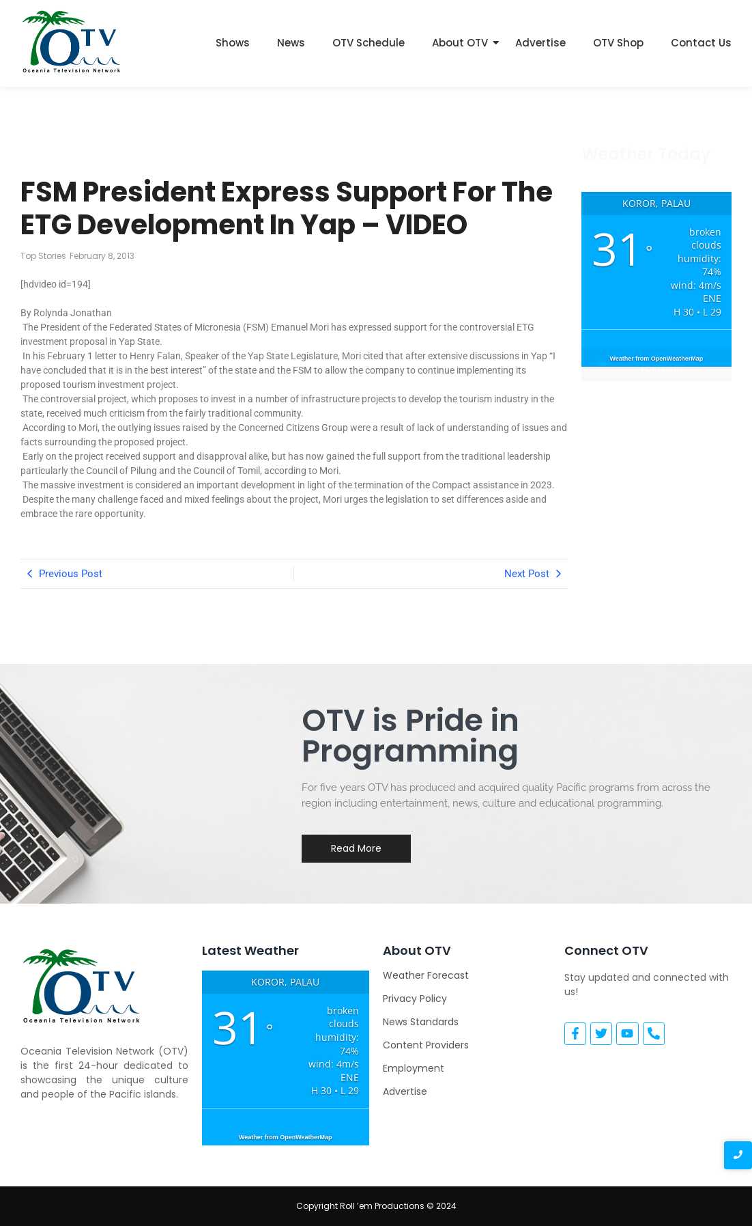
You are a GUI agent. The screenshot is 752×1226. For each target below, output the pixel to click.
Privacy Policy (415, 998)
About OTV (460, 43)
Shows (233, 43)
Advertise (540, 43)
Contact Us (701, 43)
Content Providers (426, 1045)
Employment (413, 1068)
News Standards (421, 1022)
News (291, 43)
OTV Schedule (368, 43)
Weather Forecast (426, 975)
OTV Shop (618, 43)
